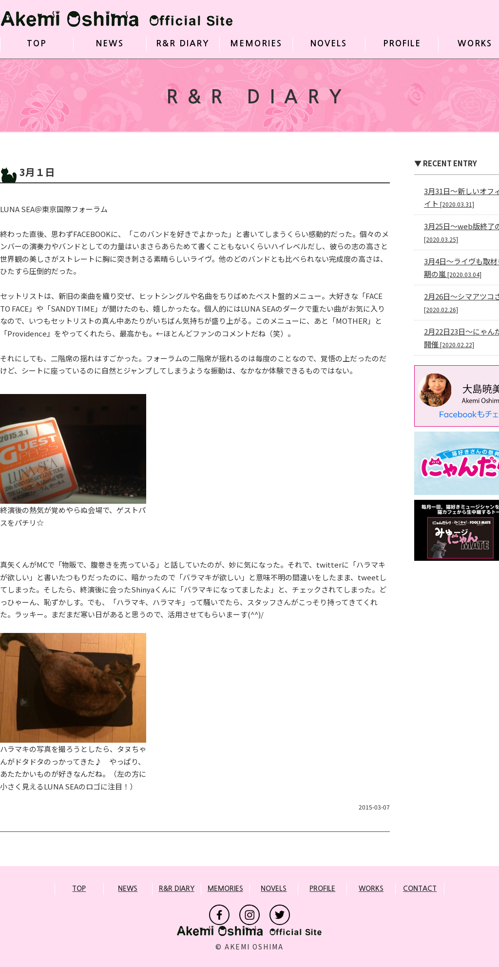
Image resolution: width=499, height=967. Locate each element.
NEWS (110, 43)
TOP (36, 43)
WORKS (475, 43)
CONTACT (420, 888)
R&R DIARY (183, 43)
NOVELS (328, 43)
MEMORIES (256, 43)
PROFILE (402, 43)
